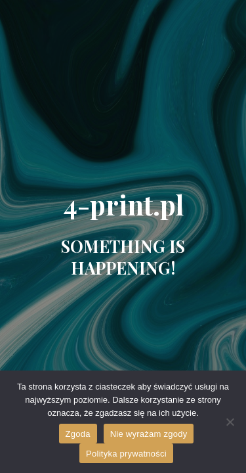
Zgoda (78, 434)
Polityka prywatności (126, 454)
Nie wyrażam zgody (149, 434)
